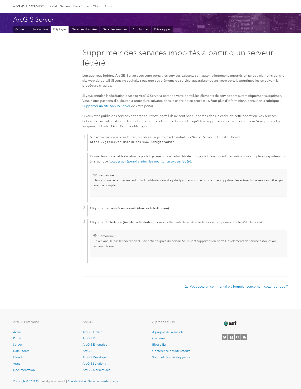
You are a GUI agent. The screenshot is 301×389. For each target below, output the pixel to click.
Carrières (158, 338)
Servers (65, 6)
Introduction (39, 29)
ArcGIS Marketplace (96, 370)
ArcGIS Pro (90, 338)
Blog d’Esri (159, 344)
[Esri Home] (230, 323)
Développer (162, 29)
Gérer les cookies (99, 381)
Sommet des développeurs (171, 357)
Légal (115, 381)
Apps (108, 6)
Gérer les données (84, 29)
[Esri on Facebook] (231, 337)
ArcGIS (87, 351)
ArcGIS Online (92, 332)
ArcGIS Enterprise (28, 6)
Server (17, 344)
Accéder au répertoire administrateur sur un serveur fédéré (150, 161)
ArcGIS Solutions (94, 363)
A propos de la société (168, 332)
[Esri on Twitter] (224, 337)
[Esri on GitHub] (238, 337)
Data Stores (81, 6)
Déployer (59, 29)
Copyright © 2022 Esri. (27, 381)
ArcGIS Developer (95, 357)
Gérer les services (115, 29)
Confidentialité (77, 381)
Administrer (140, 29)
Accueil (20, 29)
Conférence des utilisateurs (171, 351)
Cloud (97, 6)
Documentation (24, 370)
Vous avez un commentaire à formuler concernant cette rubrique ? (239, 286)
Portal (53, 6)
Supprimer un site (106, 106)
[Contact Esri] (244, 337)
